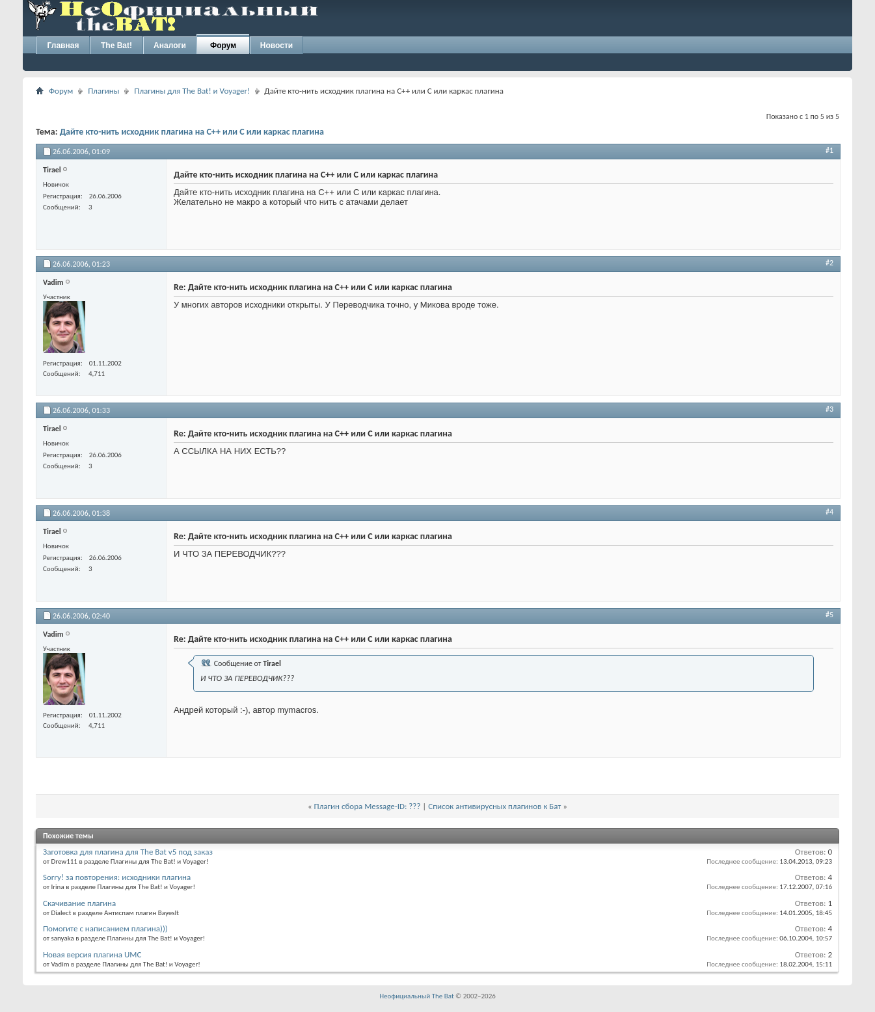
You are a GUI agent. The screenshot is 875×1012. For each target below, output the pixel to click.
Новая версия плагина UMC (92, 954)
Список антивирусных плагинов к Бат (494, 806)
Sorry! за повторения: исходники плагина (117, 877)
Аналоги (170, 45)
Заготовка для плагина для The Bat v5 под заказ (128, 852)
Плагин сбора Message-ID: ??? (367, 806)
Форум (223, 45)
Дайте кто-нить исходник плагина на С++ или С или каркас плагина (192, 131)
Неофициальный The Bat (416, 996)
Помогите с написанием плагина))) (105, 928)
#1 (829, 150)
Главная (63, 45)
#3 (829, 409)
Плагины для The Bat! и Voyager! (192, 91)
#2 (829, 262)
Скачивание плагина (79, 903)
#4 (829, 511)
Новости (276, 45)
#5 (829, 614)
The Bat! (116, 45)
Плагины (103, 91)
